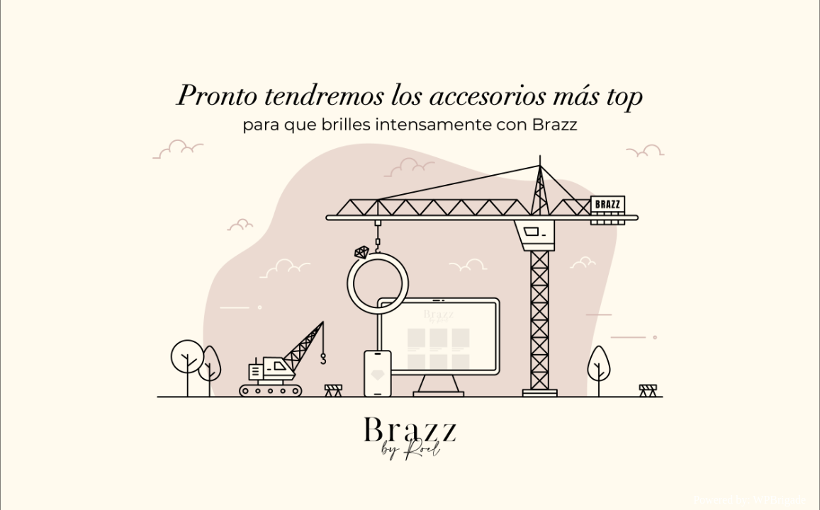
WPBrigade (779, 500)
